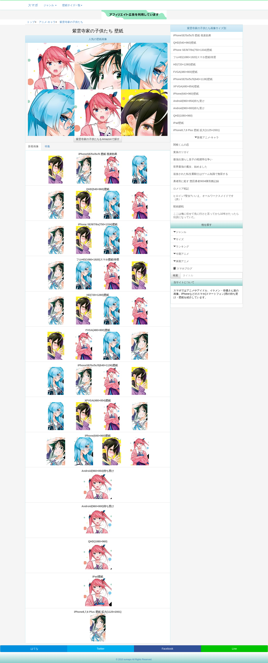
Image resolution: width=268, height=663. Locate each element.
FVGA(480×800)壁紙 (98, 344)
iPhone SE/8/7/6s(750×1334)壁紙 (98, 238)
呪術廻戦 (178, 206)
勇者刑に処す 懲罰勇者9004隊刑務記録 (196, 181)
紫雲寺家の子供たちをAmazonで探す (97, 139)
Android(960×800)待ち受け (98, 520)
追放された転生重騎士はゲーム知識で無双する (200, 173)
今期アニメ (181, 253)
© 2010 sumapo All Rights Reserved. (134, 659)
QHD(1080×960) (98, 555)
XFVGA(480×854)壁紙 (98, 414)
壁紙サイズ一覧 (72, 5)
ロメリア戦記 (181, 188)
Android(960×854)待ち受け (98, 484)
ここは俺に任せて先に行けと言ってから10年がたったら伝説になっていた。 (206, 215)
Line (234, 648)
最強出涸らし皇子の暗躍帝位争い (192, 159)
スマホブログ (182, 268)
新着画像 (33, 146)
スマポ (33, 5)
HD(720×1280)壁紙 (98, 309)
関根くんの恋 (181, 144)
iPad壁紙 (98, 590)
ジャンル (50, 5)
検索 (175, 275)
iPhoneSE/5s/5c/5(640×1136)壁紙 (98, 379)
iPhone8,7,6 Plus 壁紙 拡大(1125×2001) (98, 625)
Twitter (100, 648)
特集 (47, 146)
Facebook (167, 648)
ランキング (181, 246)
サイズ (178, 239)
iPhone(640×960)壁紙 (98, 449)
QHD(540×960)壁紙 (98, 203)
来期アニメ (181, 261)
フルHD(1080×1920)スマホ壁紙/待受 (98, 273)
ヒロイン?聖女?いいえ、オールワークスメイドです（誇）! (203, 197)
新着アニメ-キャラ (206, 137)
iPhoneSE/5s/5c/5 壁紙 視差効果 (98, 168)
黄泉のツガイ (181, 152)
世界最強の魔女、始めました (190, 166)
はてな (34, 648)
